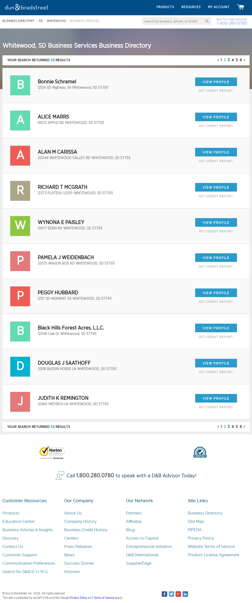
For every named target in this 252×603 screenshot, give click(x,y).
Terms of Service (104, 597)
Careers (71, 538)
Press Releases (78, 546)
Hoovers (72, 571)
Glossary (10, 538)
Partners (134, 513)
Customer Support (19, 555)
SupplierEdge (138, 563)
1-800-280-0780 (232, 23)
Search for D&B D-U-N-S (25, 571)
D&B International (142, 555)
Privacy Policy (201, 538)
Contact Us (12, 546)
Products (10, 513)
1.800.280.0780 (95, 476)
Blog (130, 530)
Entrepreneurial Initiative (149, 546)
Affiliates (134, 521)
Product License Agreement (213, 555)
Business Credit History (86, 530)
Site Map (196, 521)
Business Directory (205, 513)
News (69, 555)
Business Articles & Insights (27, 530)
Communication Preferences (28, 563)
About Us (73, 513)
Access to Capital (142, 538)
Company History (80, 521)
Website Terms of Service (211, 546)
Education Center (18, 521)
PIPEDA (195, 530)
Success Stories (79, 563)
